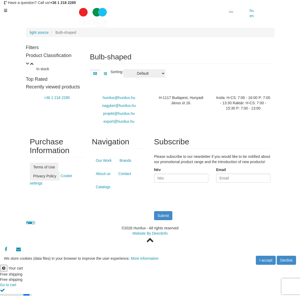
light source (39, 32)
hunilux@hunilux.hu (119, 98)
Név (157, 170)
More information (145, 258)
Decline (286, 260)
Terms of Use (44, 167)
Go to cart (8, 285)
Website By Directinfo (150, 233)
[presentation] (194, 198)
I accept (265, 260)
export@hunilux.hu (119, 121)
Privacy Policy (44, 176)
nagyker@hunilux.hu (119, 105)
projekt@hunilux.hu (119, 113)
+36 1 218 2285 (57, 98)
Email (221, 170)
